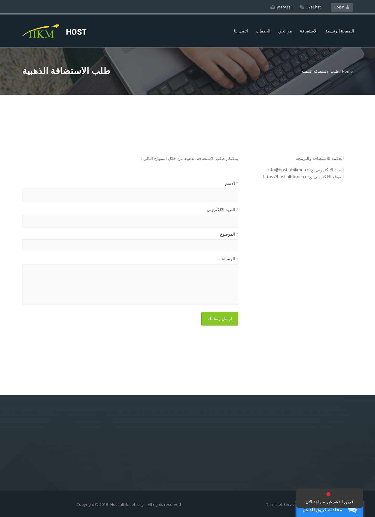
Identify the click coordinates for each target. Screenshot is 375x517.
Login (341, 7)
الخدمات (263, 31)
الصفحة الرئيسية (339, 31)
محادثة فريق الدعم (323, 509)
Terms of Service (282, 504)
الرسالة (230, 259)
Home (347, 71)
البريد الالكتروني (222, 209)
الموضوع (229, 234)
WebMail (281, 7)
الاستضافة (309, 31)
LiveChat (310, 7)
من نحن (285, 31)
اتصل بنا (241, 31)
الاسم (231, 183)
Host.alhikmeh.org (126, 504)
